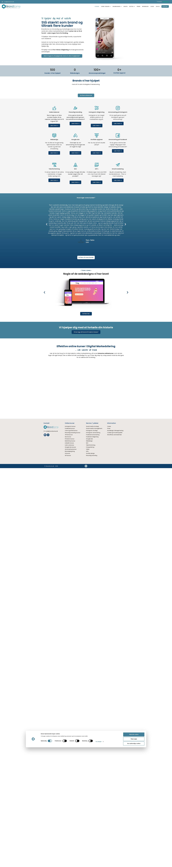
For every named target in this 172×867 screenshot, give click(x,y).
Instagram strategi (92, 432)
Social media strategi (92, 428)
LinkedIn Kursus (69, 445)
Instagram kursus (70, 428)
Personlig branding (91, 457)
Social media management (94, 430)
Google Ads (89, 440)
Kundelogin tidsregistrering (115, 432)
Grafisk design (90, 455)
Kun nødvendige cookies (108, 863)
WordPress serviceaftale (114, 436)
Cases (109, 428)
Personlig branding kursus (72, 434)
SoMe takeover (54, 112)
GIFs (87, 453)
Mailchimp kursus (70, 443)
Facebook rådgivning (92, 438)
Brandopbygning (70, 453)
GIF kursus (68, 457)
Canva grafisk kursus (71, 432)
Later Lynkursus (69, 447)
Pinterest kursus (69, 440)
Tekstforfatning (90, 447)
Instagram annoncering (93, 434)
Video (87, 451)
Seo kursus (68, 438)
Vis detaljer (73, 861)
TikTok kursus (69, 436)
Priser (108, 430)
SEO (87, 445)
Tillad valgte (108, 858)
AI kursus (67, 455)
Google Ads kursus (70, 449)
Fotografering (90, 449)
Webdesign (89, 443)
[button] (46, 224)
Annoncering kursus (71, 451)
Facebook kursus (70, 430)
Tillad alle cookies (108, 854)
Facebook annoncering (92, 436)
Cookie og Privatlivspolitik (114, 434)
